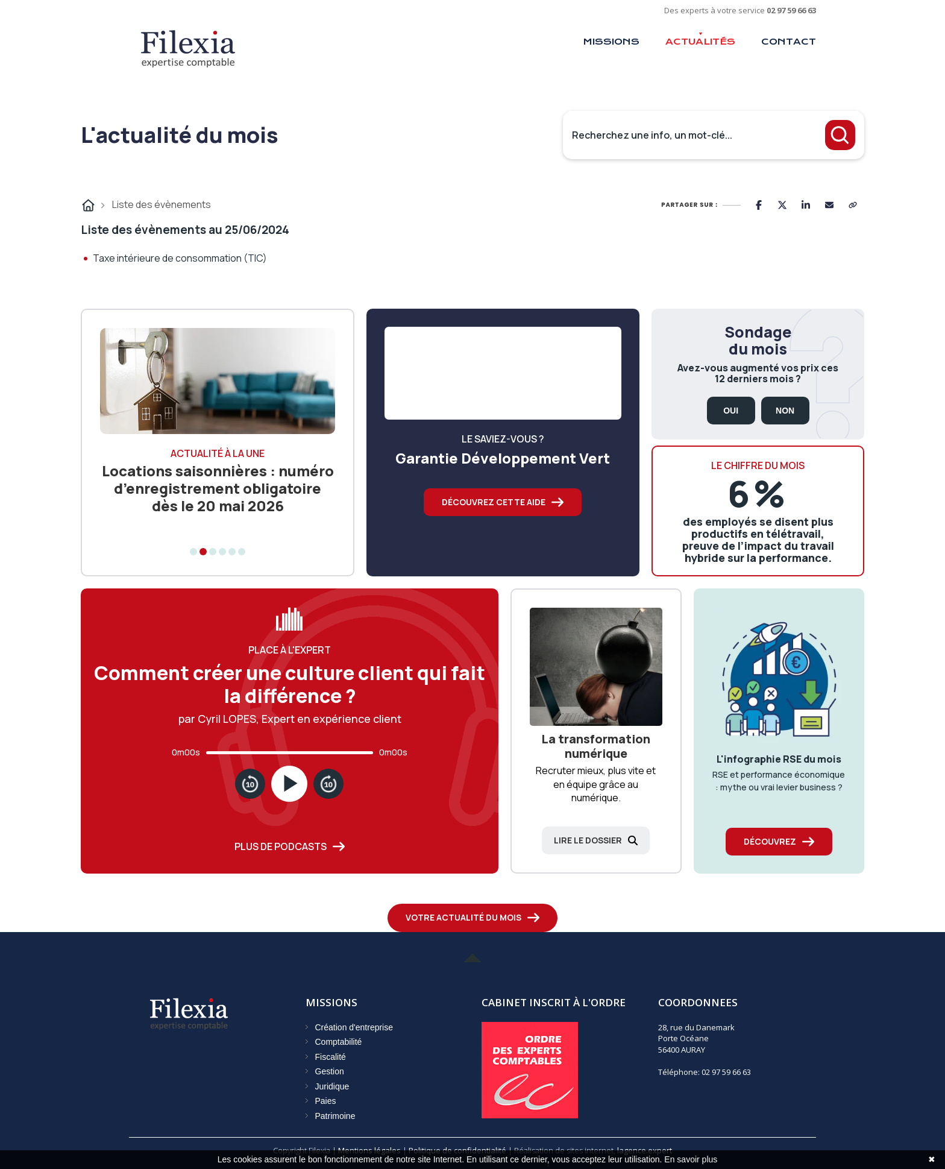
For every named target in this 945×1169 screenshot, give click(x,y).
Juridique (332, 1086)
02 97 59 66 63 (791, 10)
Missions (611, 41)
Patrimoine (335, 1116)
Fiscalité (330, 1057)
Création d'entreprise (354, 1027)
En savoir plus (690, 1159)
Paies (325, 1101)
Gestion (329, 1071)
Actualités (700, 41)
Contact (788, 41)
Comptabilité (338, 1042)
